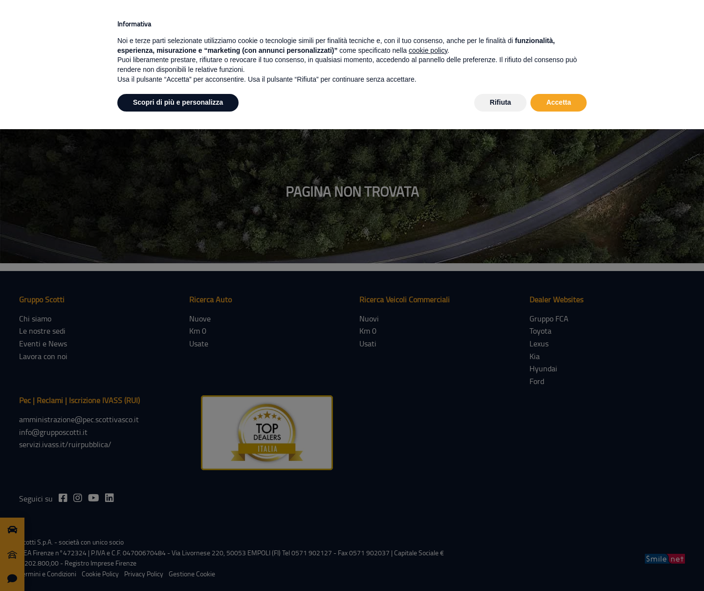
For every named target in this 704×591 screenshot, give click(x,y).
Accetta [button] (558, 102)
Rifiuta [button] (500, 102)
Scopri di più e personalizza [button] (178, 102)
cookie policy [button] (428, 50)
